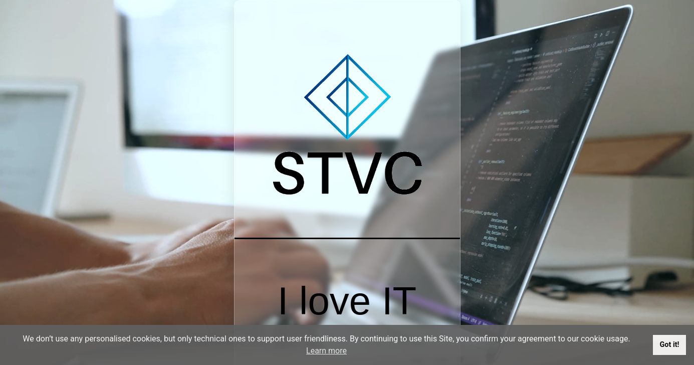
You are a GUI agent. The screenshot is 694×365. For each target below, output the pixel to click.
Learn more (326, 350)
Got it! (669, 344)
